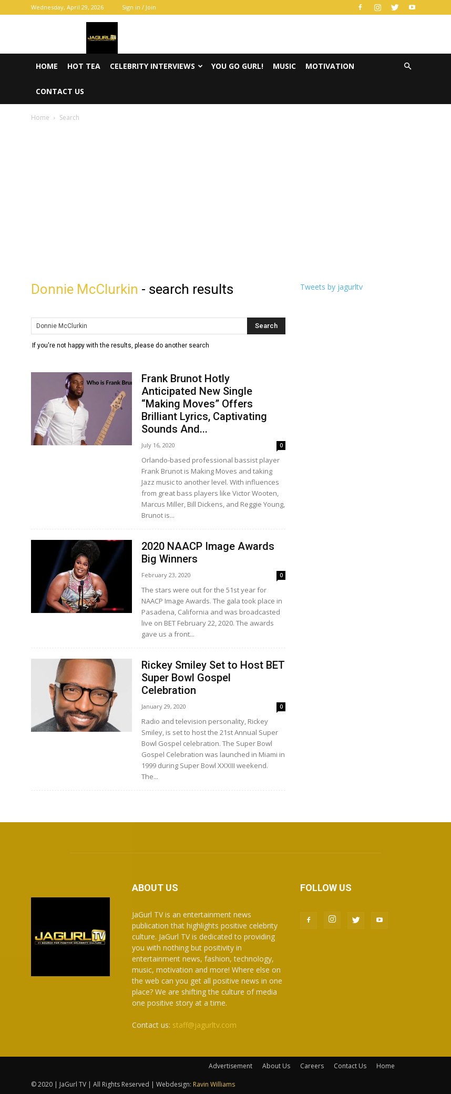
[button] (407, 66)
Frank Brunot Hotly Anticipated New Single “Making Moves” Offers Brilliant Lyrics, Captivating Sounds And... (204, 403)
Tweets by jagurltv (331, 287)
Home (47, 66)
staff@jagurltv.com (204, 1025)
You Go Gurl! (237, 66)
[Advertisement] (225, 202)
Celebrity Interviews (156, 66)
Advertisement (230, 1065)
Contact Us (60, 91)
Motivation (329, 66)
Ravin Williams (215, 1084)
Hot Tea (83, 66)
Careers (312, 1065)
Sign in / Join (139, 7)
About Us (276, 1065)
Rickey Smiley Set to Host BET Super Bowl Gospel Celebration (213, 678)
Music (284, 66)
